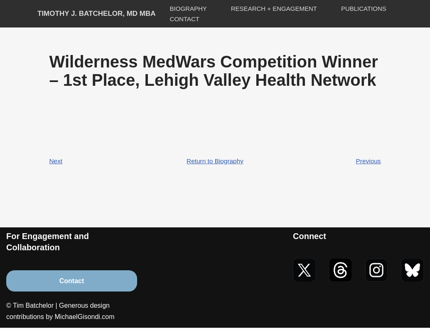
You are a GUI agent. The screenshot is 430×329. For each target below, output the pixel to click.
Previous (368, 161)
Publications (363, 8)
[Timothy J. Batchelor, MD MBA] (96, 14)
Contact (184, 18)
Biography (188, 8)
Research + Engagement (274, 8)
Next (56, 161)
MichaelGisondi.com (85, 318)
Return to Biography (214, 161)
